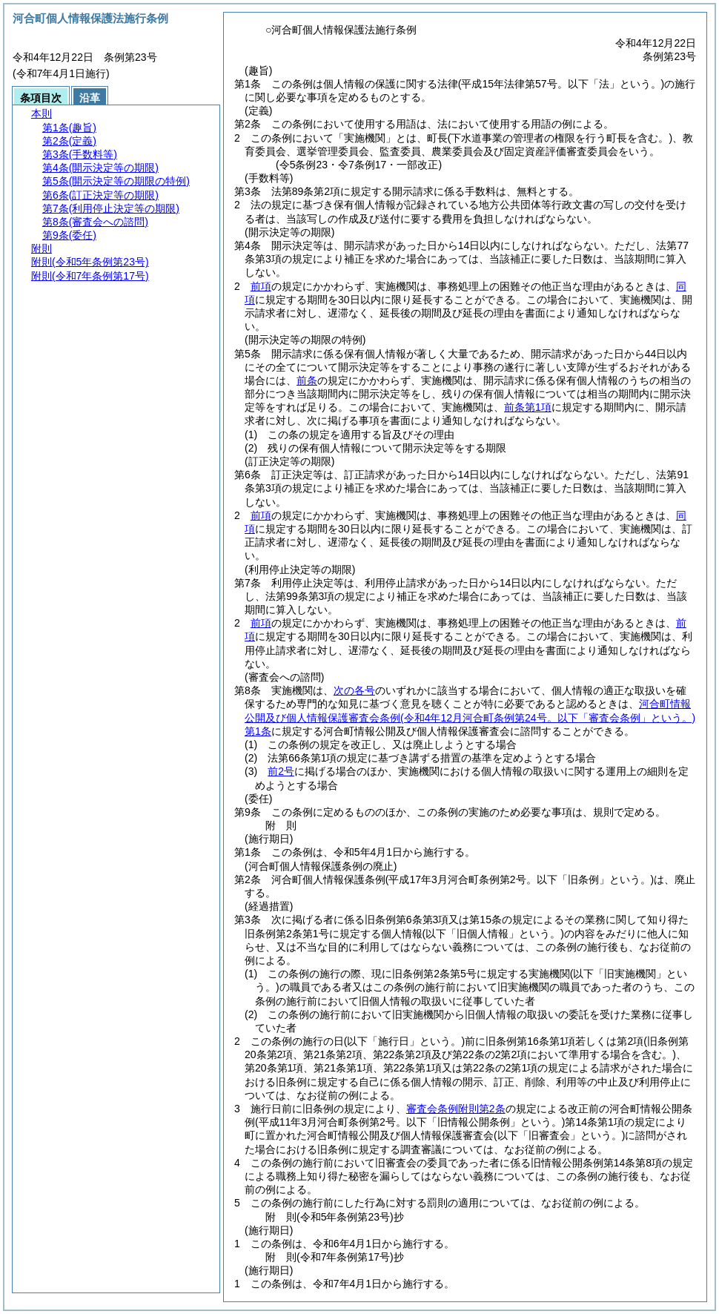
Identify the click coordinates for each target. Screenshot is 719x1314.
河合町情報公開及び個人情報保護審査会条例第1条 (470, 717)
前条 (306, 380)
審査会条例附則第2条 (456, 1109)
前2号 (281, 771)
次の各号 (354, 690)
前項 (261, 286)
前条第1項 (527, 407)
